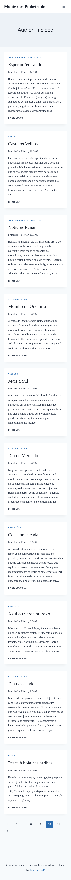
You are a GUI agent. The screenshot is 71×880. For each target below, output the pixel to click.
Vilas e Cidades (17, 299)
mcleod (14, 72)
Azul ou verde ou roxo (29, 613)
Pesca (11, 756)
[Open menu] (64, 6)
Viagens (13, 374)
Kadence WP (37, 870)
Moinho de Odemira (27, 306)
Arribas (13, 136)
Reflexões (14, 527)
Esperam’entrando (25, 64)
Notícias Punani (23, 227)
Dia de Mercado (23, 455)
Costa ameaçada (23, 534)
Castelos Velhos (23, 143)
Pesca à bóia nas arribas (30, 762)
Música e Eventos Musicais (24, 57)
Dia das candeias (23, 683)
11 (58, 824)
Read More (17, 118)
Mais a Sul (18, 381)
